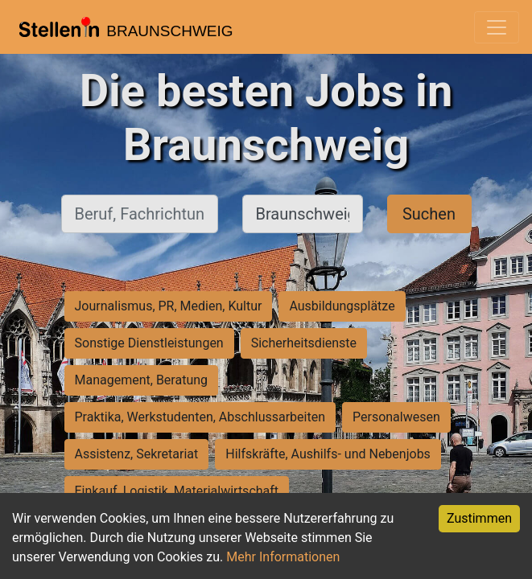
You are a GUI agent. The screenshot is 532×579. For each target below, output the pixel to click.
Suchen (429, 214)
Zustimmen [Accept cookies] (479, 518)
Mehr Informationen (283, 557)
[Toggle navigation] (496, 27)
